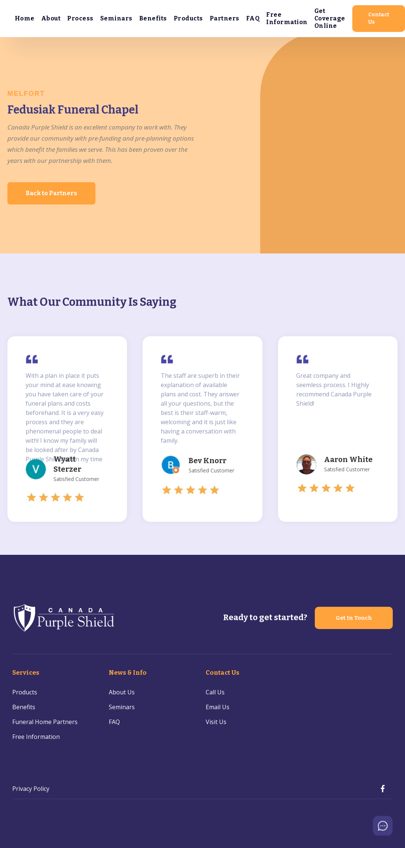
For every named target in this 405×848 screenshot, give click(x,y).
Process (80, 18)
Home (25, 18)
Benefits (153, 18)
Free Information (287, 18)
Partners (224, 18)
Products (188, 18)
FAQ (253, 18)
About (51, 18)
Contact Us (378, 18)
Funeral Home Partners (45, 722)
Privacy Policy (30, 789)
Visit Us (216, 722)
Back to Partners (51, 193)
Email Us (217, 707)
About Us (122, 692)
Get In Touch (354, 618)
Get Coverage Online (329, 18)
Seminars (116, 18)
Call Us (215, 692)
